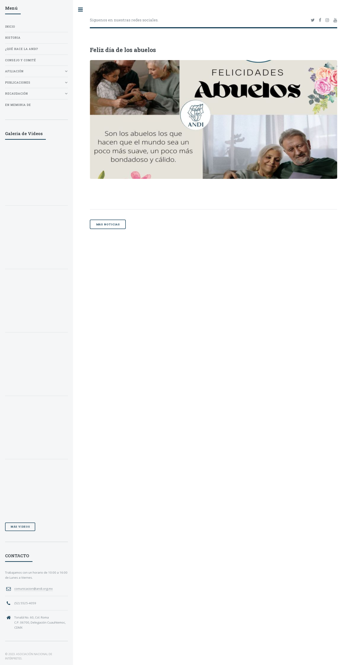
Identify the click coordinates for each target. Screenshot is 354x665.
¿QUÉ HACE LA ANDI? (21, 49)
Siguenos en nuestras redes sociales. (124, 19)
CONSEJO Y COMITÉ (20, 60)
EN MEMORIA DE (18, 105)
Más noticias (108, 224)
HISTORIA (12, 37)
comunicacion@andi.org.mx (33, 589)
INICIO (10, 26)
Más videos (20, 526)
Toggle (80, 9)
